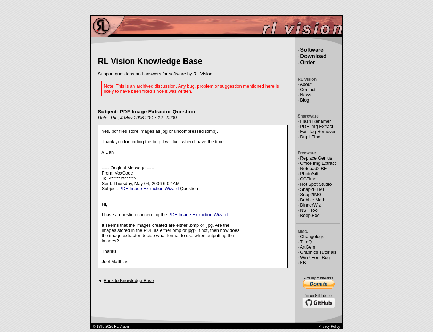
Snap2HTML (312, 189)
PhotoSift (309, 173)
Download (313, 56)
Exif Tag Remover (317, 131)
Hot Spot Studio (316, 184)
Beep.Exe (309, 215)
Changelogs (312, 236)
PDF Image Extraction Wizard (149, 188)
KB (303, 262)
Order (307, 62)
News (305, 94)
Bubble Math (312, 199)
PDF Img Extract (316, 126)
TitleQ (306, 241)
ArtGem (308, 247)
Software (312, 50)
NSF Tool (309, 210)
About (306, 84)
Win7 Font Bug (315, 257)
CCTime (308, 178)
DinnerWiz (310, 205)
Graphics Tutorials (318, 252)
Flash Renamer (315, 121)
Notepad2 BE (313, 168)
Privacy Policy (329, 327)
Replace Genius (316, 158)
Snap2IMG (310, 194)
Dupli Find (310, 136)
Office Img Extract (318, 163)
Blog (304, 100)
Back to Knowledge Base (129, 280)
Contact (308, 89)
